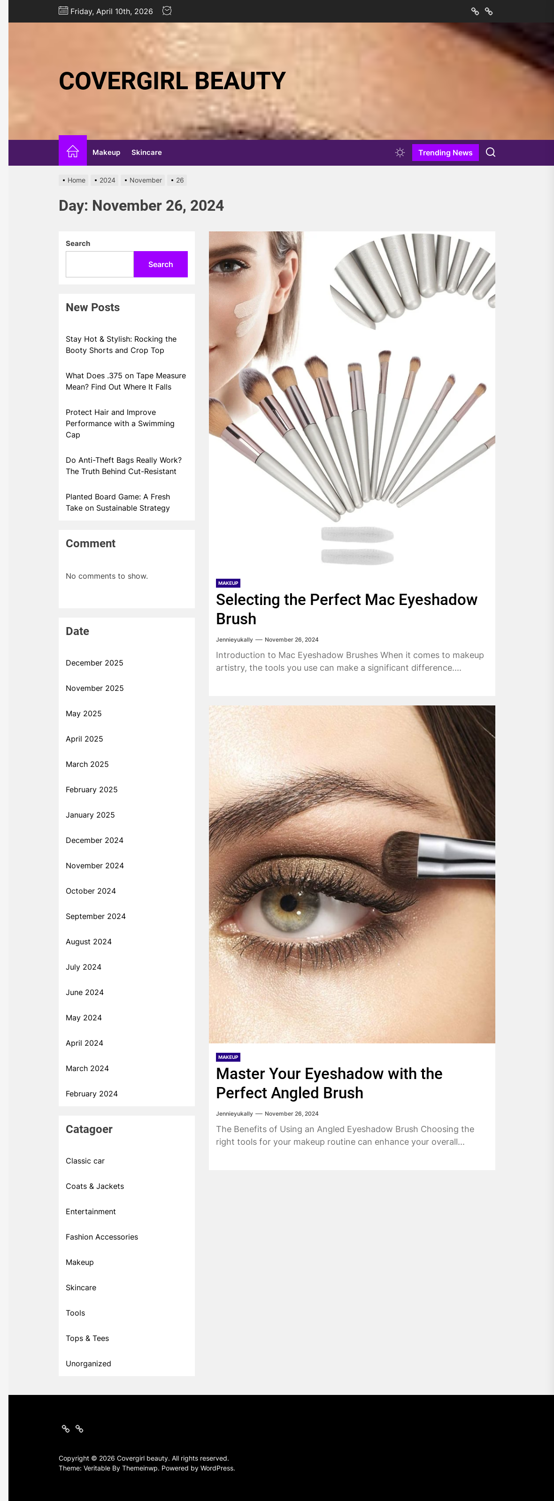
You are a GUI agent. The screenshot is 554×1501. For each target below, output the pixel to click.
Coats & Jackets (95, 1186)
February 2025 (92, 789)
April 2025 (84, 738)
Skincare (146, 152)
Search (78, 243)
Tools (75, 1312)
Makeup (106, 152)
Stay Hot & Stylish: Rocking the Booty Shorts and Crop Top (121, 344)
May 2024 (84, 1017)
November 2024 (95, 865)
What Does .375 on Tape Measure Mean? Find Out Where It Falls (126, 381)
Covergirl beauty (172, 81)
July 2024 (83, 967)
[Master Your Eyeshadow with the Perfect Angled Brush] (352, 874)
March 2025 (87, 764)
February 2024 (92, 1093)
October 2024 (91, 891)
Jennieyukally (234, 639)
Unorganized (88, 1363)
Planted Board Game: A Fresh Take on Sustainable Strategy (118, 502)
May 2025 (84, 713)
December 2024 (94, 840)
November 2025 (95, 688)
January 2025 (90, 814)
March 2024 (87, 1068)
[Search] (490, 152)
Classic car (85, 1160)
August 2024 (89, 941)
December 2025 (94, 662)
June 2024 (85, 992)
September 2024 (96, 916)
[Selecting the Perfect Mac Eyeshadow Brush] (352, 400)
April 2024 (84, 1043)
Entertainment (91, 1211)
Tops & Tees (87, 1338)
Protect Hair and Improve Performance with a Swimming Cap (120, 423)
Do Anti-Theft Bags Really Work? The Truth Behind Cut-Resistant (124, 465)
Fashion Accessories (102, 1236)
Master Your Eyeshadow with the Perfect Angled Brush (331, 1083)
